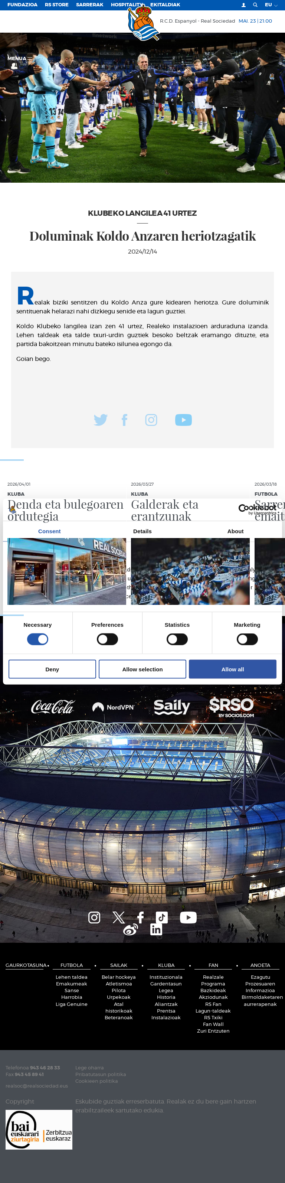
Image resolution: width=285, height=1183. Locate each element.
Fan (213, 965)
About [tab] (235, 531)
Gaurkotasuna (24, 965)
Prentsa (166, 1011)
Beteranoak (119, 1018)
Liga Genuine (72, 1004)
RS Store (57, 5)
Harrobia (71, 997)
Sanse (72, 990)
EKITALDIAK (165, 5)
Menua (19, 59)
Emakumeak (71, 984)
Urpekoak (119, 997)
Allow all (233, 669)
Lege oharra (89, 1068)
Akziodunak (213, 997)
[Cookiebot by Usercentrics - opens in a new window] (244, 509)
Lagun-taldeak (213, 1011)
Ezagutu (260, 977)
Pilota (119, 990)
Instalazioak (166, 1018)
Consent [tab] (49, 531)
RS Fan (213, 1004)
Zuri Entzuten (213, 1031)
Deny (52, 669)
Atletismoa (119, 984)
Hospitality (127, 5)
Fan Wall (213, 1024)
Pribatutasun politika (100, 1074)
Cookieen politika (96, 1081)
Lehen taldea (72, 977)
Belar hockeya (119, 977)
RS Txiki (213, 1018)
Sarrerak (90, 5)
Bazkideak (213, 990)
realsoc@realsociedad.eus (37, 1086)
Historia (166, 997)
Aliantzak (166, 1004)
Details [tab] (142, 531)
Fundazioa (22, 5)
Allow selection (142, 669)
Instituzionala (166, 977)
